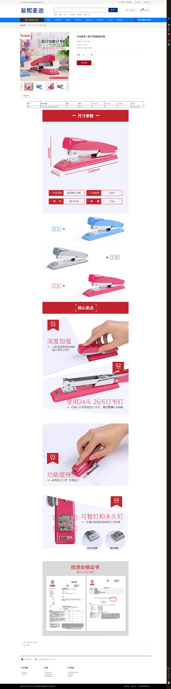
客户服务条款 (49, 676)
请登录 (122, 2)
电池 (55, 14)
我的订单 (130, 10)
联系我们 (120, 20)
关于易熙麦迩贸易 (73, 672)
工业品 (110, 20)
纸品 (60, 14)
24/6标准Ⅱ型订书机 (32, 642)
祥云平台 (134, 686)
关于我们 (58, 20)
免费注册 (129, 2)
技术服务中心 (49, 672)
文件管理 (72, 14)
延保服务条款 (49, 674)
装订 (65, 14)
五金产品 (87, 14)
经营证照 (70, 674)
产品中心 (78, 20)
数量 (78, 55)
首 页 (28, 25)
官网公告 (89, 20)
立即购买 (84, 63)
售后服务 (24, 672)
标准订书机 (42, 25)
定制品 (79, 14)
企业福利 (100, 20)
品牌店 (68, 20)
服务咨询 (24, 674)
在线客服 (169, 673)
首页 (48, 20)
